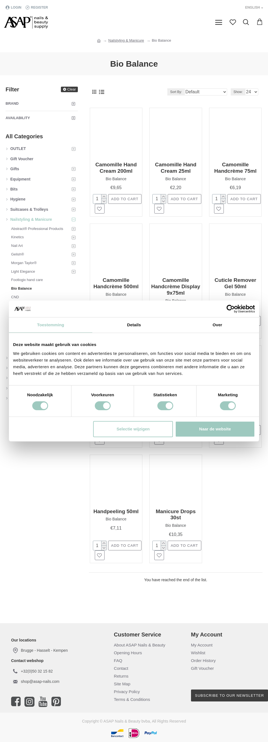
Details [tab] (134, 324)
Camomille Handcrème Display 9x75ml (175, 286)
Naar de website (215, 429)
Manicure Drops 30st (176, 514)
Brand (12, 103)
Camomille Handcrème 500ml (116, 283)
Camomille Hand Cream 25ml (176, 168)
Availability (18, 118)
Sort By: (176, 92)
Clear (71, 89)
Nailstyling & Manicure (126, 40)
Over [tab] (217, 324)
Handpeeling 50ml (116, 511)
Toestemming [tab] (50, 324)
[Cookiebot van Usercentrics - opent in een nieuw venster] (230, 309)
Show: (238, 92)
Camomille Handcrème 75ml (235, 168)
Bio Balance (116, 179)
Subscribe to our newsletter (229, 695)
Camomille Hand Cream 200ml (116, 168)
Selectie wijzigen (133, 429)
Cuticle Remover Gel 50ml (235, 283)
